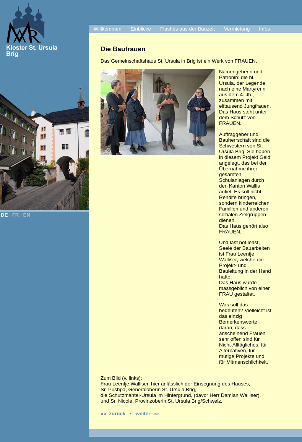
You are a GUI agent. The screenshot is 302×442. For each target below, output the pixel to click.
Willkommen (108, 29)
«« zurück (113, 413)
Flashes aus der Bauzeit (187, 29)
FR (15, 215)
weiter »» (147, 413)
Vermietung (237, 29)
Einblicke (141, 29)
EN (27, 215)
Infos (264, 29)
